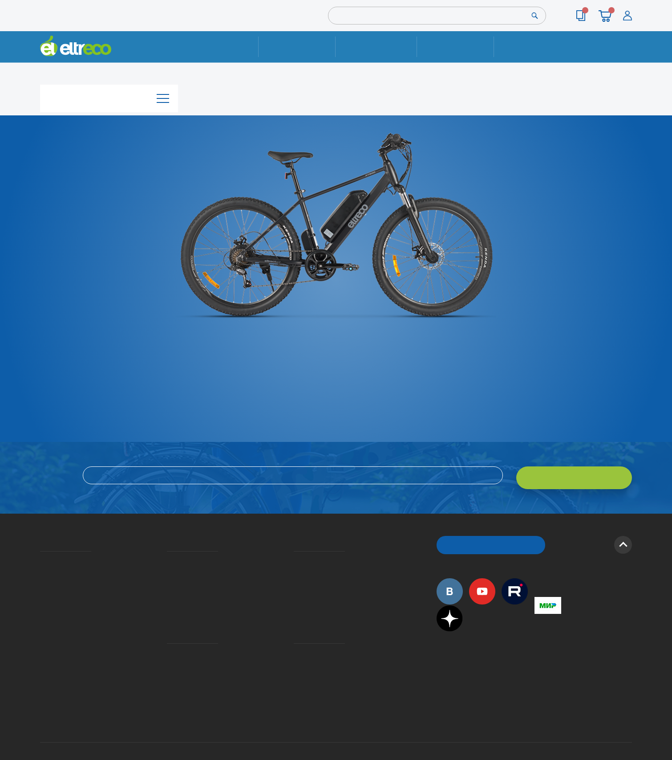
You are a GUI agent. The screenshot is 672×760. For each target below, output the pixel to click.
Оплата (455, 46)
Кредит (168, 581)
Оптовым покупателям (43, 629)
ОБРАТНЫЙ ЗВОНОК (491, 538)
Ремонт (297, 46)
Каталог (109, 95)
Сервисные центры (296, 655)
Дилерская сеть (296, 642)
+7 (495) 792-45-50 (627, 54)
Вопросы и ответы (296, 555)
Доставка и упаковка (375, 46)
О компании (41, 555)
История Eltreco (42, 568)
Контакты (532, 46)
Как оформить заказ (297, 568)
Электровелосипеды (42, 581)
